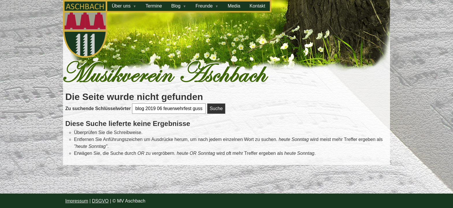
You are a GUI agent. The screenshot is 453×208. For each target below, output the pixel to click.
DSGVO (100, 200)
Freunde (204, 5)
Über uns (121, 5)
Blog (176, 5)
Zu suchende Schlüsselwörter (98, 108)
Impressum (76, 200)
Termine (154, 5)
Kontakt (257, 5)
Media (234, 5)
